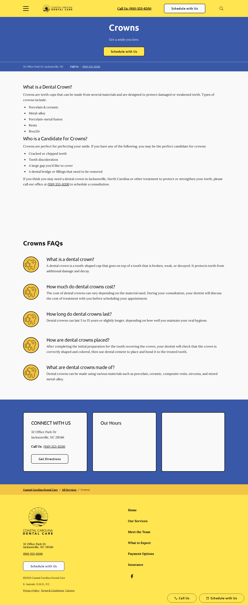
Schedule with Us (184, 8)
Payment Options (141, 554)
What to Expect (139, 543)
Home (132, 510)
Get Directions (50, 459)
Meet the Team (139, 532)
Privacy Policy (31, 590)
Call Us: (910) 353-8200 (134, 8)
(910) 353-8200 (91, 66)
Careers (69, 590)
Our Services (138, 521)
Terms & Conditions (52, 590)
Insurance (135, 565)
